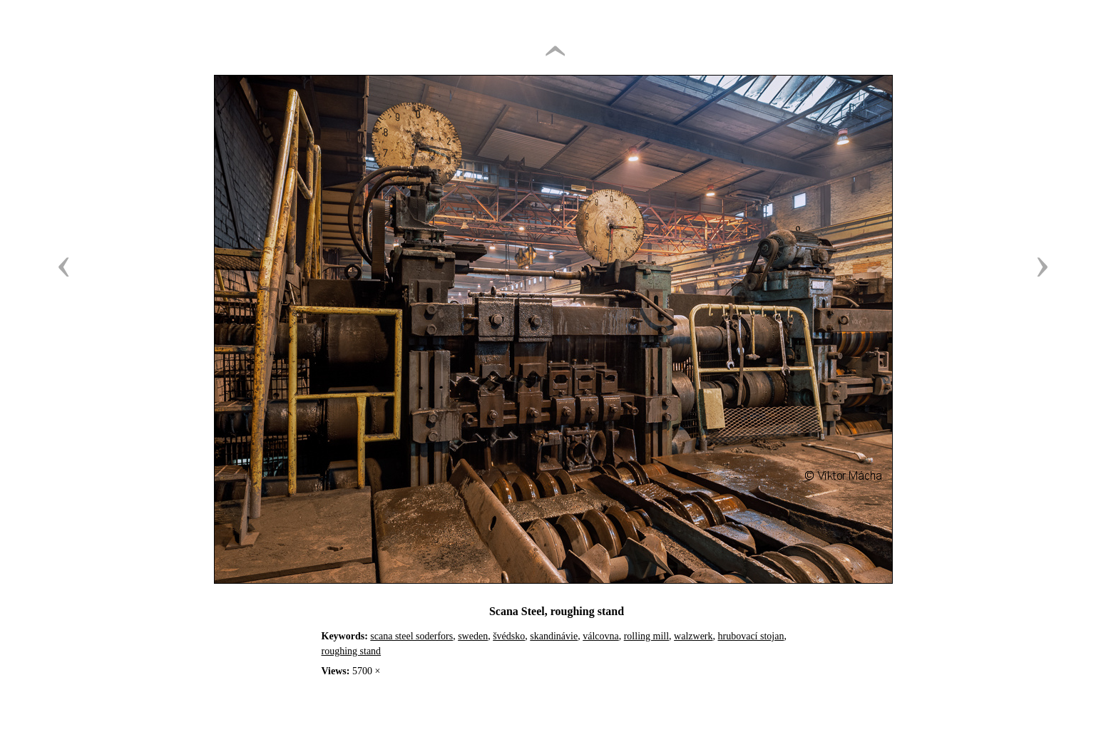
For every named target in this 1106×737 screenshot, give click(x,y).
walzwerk (693, 636)
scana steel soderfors (411, 636)
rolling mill (646, 636)
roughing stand (352, 651)
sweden (473, 636)
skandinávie (554, 636)
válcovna (601, 636)
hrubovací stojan (751, 636)
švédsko (509, 636)
